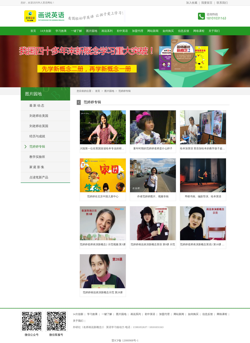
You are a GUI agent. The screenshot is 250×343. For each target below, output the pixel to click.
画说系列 (107, 30)
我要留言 (206, 2)
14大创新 (45, 30)
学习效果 (61, 30)
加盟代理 (137, 30)
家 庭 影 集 (36, 167)
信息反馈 (183, 30)
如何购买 (168, 30)
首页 (33, 30)
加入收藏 (191, 2)
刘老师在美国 (38, 116)
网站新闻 (152, 30)
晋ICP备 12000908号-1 (125, 340)
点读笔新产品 (38, 177)
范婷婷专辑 (37, 146)
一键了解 (76, 30)
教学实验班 (37, 157)
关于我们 (214, 30)
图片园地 (91, 30)
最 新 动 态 (36, 105)
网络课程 (198, 30)
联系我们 (222, 2)
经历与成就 (37, 136)
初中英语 (122, 30)
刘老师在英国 (38, 126)
